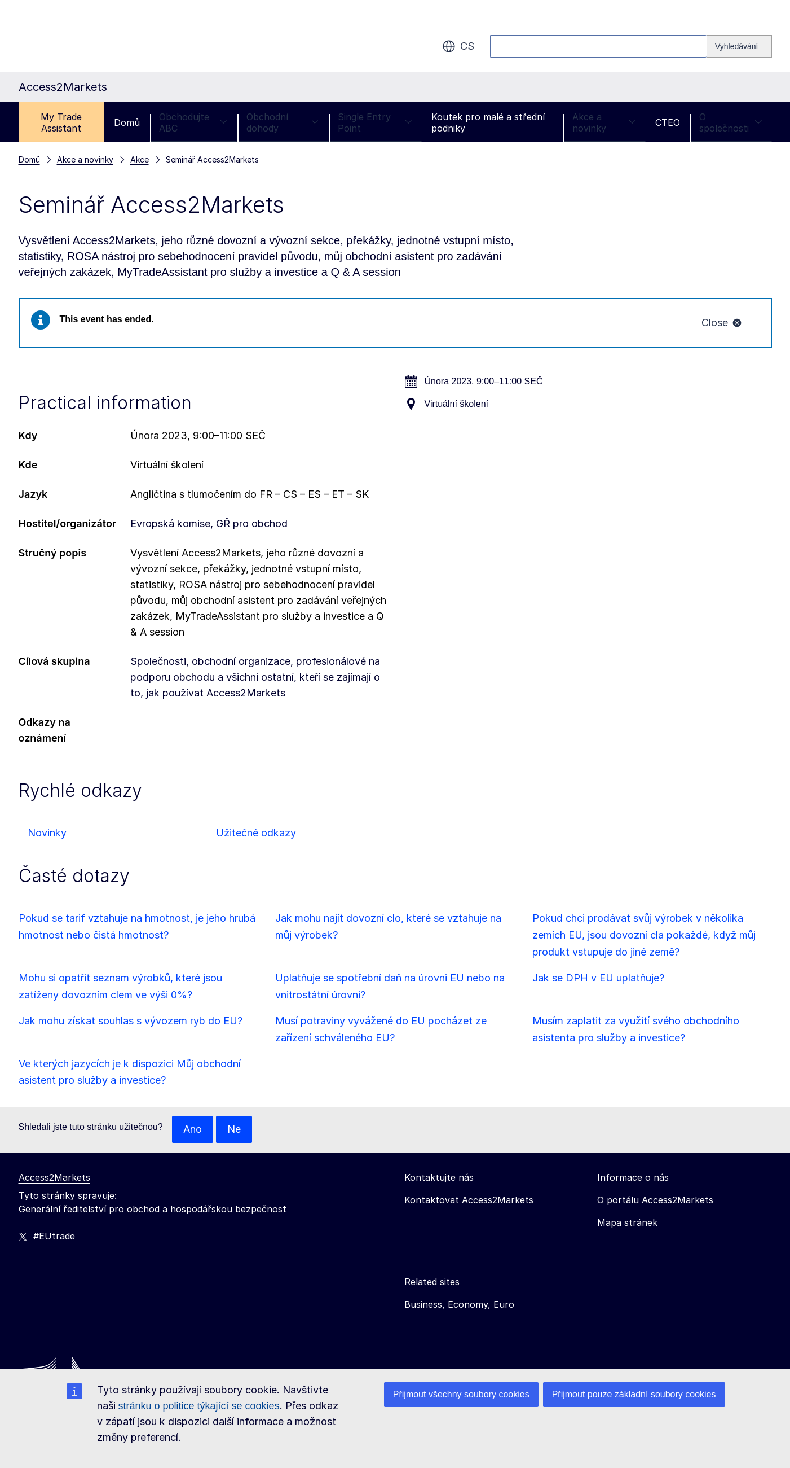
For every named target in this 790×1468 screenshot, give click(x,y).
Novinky (47, 833)
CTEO (667, 122)
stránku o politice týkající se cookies (199, 1406)
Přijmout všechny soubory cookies (461, 1394)
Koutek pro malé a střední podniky (488, 122)
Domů (127, 122)
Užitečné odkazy (256, 833)
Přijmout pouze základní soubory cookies (634, 1394)
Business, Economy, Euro (459, 1304)
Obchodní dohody (282, 122)
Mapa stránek (627, 1222)
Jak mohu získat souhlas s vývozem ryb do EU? (130, 1021)
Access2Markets (54, 1177)
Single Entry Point (375, 122)
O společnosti (730, 122)
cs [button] (458, 46)
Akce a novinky (603, 122)
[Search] (739, 46)
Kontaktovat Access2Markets (468, 1200)
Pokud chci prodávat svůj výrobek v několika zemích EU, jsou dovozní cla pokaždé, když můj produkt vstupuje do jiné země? (644, 935)
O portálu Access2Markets (655, 1200)
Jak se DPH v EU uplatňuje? (598, 978)
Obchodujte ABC (193, 122)
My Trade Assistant (61, 122)
